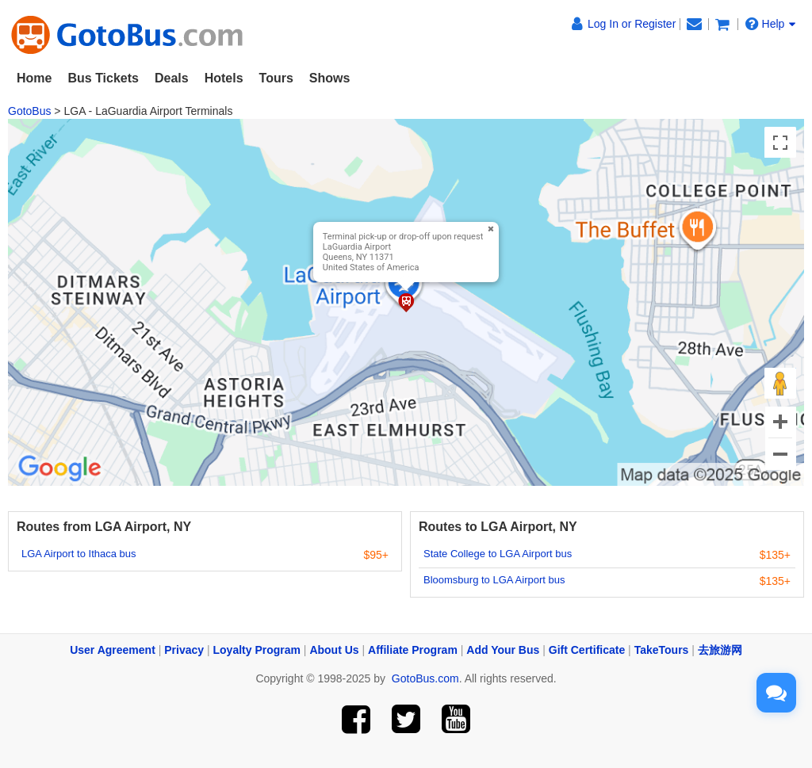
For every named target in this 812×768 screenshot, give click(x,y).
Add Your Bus (502, 650)
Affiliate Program (413, 650)
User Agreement (112, 650)
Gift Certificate (587, 650)
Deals (172, 78)
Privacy (184, 650)
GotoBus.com (425, 678)
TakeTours (661, 650)
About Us (333, 650)
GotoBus (29, 111)
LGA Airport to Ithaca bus (78, 554)
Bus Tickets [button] (103, 78)
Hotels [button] (224, 78)
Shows (329, 78)
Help (770, 23)
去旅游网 (720, 650)
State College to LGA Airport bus (497, 554)
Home (34, 78)
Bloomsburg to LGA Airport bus (494, 580)
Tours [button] (276, 78)
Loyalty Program (257, 650)
